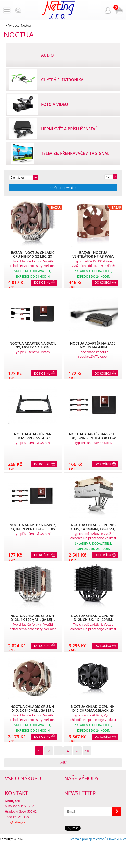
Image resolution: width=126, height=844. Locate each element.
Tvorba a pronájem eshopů (87, 839)
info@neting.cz (15, 822)
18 (87, 751)
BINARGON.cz (116, 839)
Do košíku (42, 282)
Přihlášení (107, 10)
